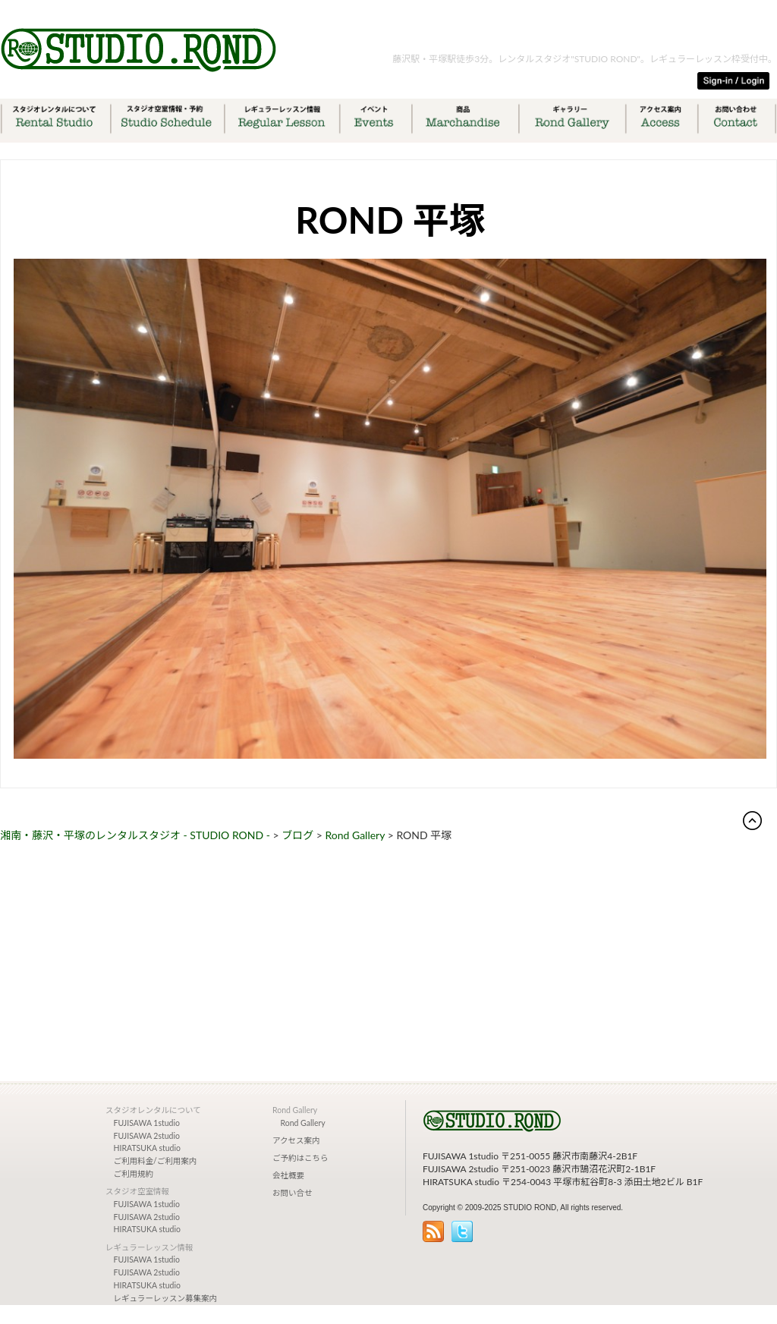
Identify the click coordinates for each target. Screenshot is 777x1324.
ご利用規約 (134, 1173)
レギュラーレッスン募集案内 (166, 1298)
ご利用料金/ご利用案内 (155, 1160)
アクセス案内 (295, 1140)
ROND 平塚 (390, 219)
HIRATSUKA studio (147, 1148)
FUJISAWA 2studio (147, 1135)
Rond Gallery (303, 1122)
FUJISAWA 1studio (147, 1122)
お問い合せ (292, 1192)
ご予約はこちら (300, 1157)
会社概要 (288, 1175)
